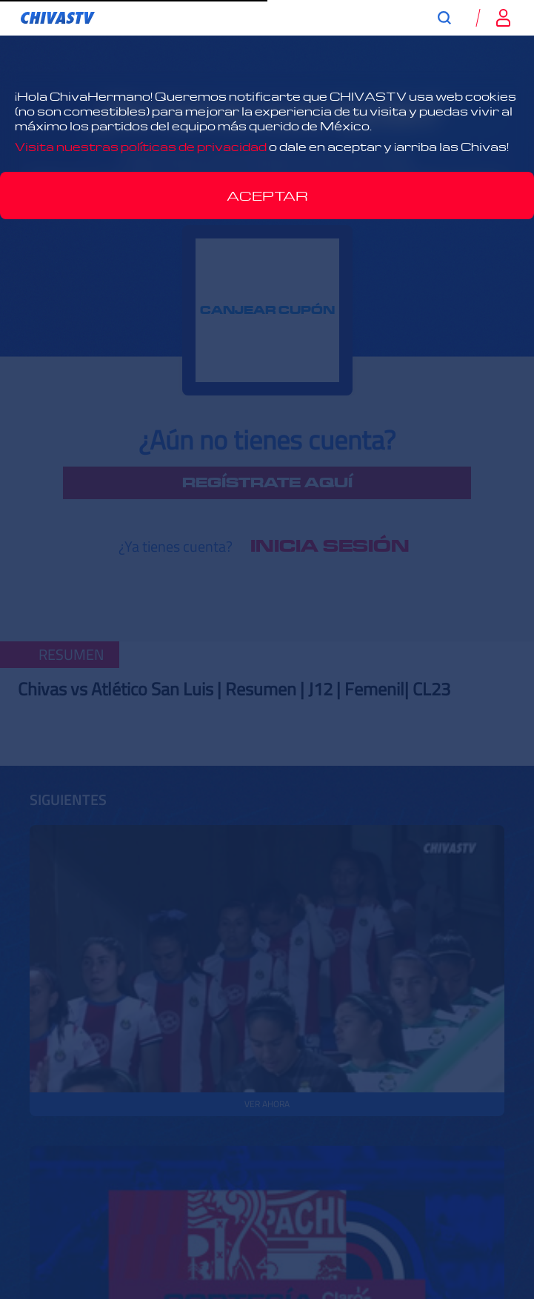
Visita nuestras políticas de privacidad (141, 146)
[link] (58, 18)
